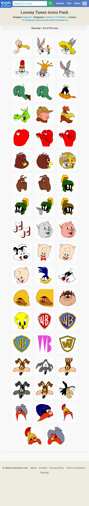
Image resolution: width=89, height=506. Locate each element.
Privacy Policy (56, 467)
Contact (43, 467)
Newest (60, 3)
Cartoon (49, 17)
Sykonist (27, 17)
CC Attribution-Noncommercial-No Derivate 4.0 (45, 20)
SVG (69, 3)
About (33, 467)
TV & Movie (61, 17)
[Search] (50, 3)
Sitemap (44, 472)
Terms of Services (75, 467)
